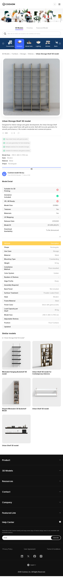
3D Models (19, 28)
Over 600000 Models (14, 185)
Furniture (15, 54)
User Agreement (29, 561)
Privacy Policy (7, 561)
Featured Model (42, 28)
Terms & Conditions (53, 561)
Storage (23, 54)
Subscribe (56, 549)
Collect (31, 170)
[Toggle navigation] (59, 4)
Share (31, 177)
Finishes (30, 28)
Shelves (31, 54)
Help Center (8, 534)
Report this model (26, 133)
